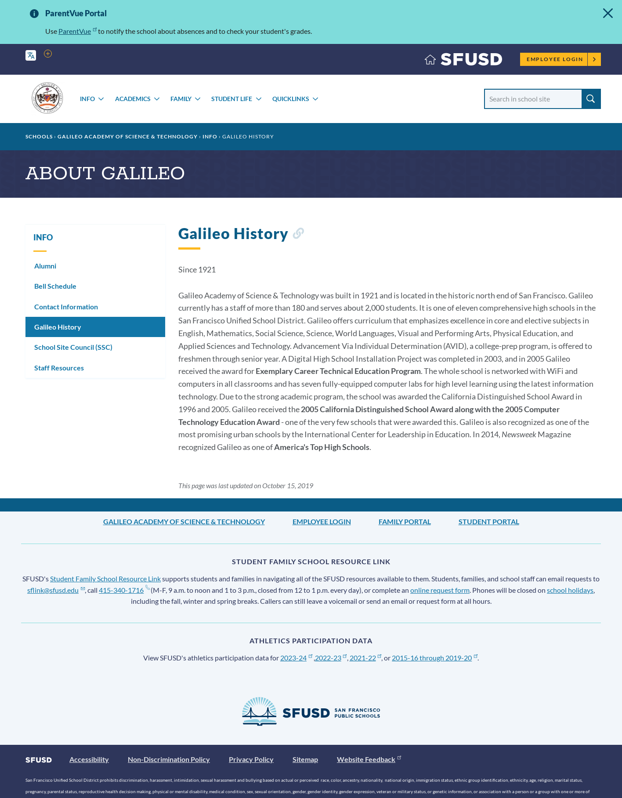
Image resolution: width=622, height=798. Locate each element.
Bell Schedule (55, 286)
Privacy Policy (251, 759)
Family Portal (405, 521)
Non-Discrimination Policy (169, 759)
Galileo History (57, 327)
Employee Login (562, 59)
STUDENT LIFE (231, 98)
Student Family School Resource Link (105, 578)
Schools (39, 136)
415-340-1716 (124, 590)
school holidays (570, 590)
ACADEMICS (133, 98)
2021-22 (366, 657)
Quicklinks (290, 98)
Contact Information (66, 306)
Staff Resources (59, 367)
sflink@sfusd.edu (56, 590)
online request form (440, 590)
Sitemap (305, 759)
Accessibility (89, 759)
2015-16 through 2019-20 (434, 657)
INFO (87, 98)
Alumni (45, 265)
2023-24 (296, 657)
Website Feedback (369, 759)
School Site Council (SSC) (73, 347)
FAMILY (181, 98)
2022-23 (331, 657)
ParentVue (77, 31)
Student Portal (489, 521)
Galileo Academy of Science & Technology (128, 136)
